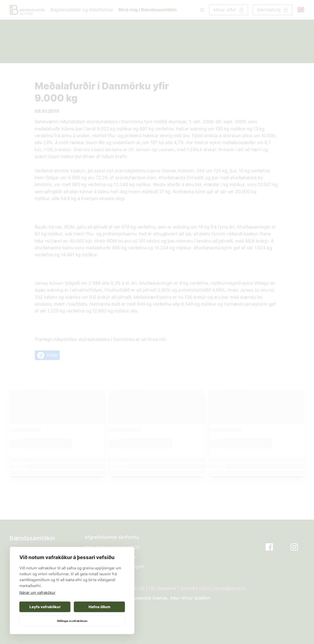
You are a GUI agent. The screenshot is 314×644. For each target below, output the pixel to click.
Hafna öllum (99, 606)
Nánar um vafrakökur (37, 592)
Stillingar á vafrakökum (72, 621)
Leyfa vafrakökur (45, 606)
